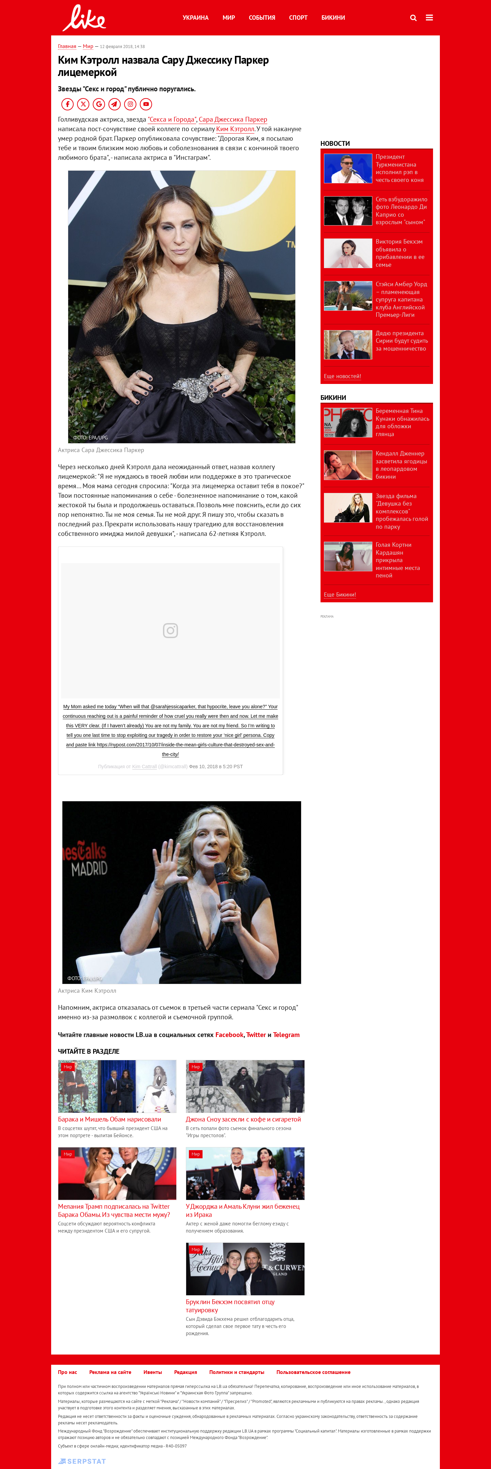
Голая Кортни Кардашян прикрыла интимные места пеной (398, 560)
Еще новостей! (342, 376)
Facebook (229, 1034)
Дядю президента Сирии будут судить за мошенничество (402, 340)
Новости (335, 143)
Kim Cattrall (144, 766)
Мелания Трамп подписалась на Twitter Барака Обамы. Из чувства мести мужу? (114, 1210)
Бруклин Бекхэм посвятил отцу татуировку (230, 1305)
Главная (67, 46)
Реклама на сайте (110, 1372)
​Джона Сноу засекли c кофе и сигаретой (243, 1119)
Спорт (298, 17)
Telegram (286, 1034)
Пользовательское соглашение (314, 1372)
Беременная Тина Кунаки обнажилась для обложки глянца (402, 422)
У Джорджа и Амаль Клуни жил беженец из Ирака (242, 1210)
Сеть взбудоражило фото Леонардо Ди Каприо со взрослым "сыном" (402, 210)
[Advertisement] (115, 1290)
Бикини (333, 17)
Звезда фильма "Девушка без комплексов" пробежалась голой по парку (402, 511)
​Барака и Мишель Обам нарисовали (109, 1119)
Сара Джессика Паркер (233, 119)
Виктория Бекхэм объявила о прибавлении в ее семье (400, 252)
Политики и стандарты (236, 1372)
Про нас (67, 1372)
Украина (196, 17)
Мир (229, 17)
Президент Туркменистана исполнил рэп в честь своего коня (400, 168)
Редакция (185, 1372)
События (262, 17)
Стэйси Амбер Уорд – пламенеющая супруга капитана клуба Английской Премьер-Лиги (401, 299)
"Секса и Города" (172, 119)
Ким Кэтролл (235, 128)
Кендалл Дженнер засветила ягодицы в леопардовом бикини (401, 464)
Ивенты (153, 1372)
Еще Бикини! (340, 594)
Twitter (256, 1034)
